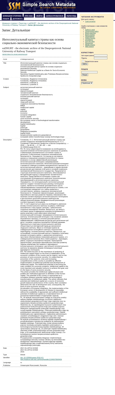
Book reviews (90, 35)
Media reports (90, 45)
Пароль (84, 58)
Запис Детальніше (35, 25)
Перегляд (71, 16)
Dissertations (89, 36)
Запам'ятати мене (91, 61)
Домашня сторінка (12, 16)
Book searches (90, 33)
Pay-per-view (90, 41)
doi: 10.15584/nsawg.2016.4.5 (31, 357)
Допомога (18, 19)
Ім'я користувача (87, 55)
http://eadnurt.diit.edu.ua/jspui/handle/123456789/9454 (41, 359)
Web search (89, 46)
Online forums (90, 38)
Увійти (39, 16)
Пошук (6, 19)
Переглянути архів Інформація (14, 54)
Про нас (29, 16)
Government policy (92, 31)
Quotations (89, 40)
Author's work (90, 30)
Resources (89, 43)
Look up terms (90, 21)
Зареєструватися (54, 16)
